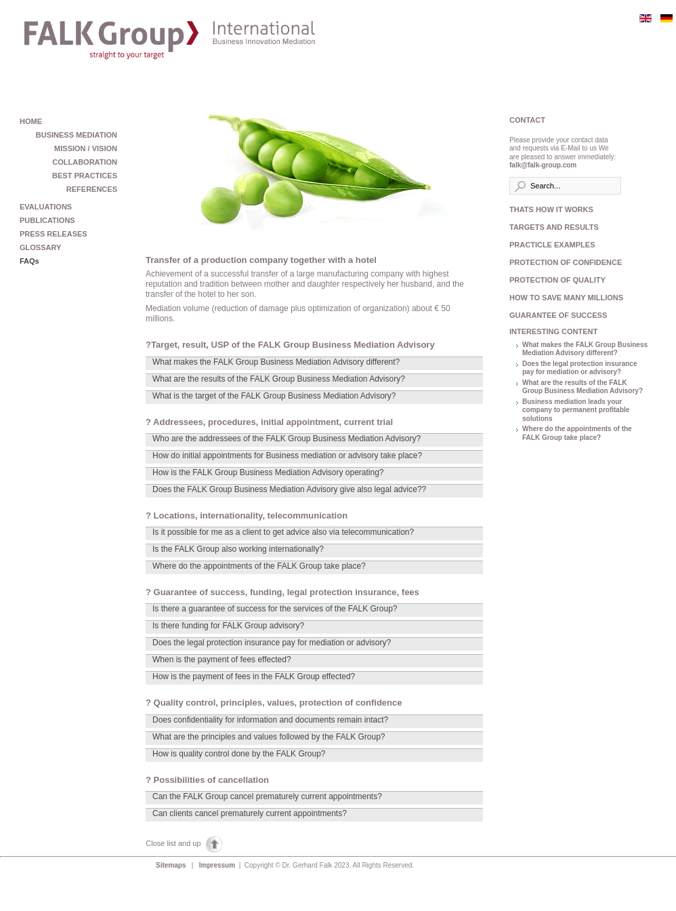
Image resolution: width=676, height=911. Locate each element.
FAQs (29, 261)
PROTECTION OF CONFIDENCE (563, 262)
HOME (31, 121)
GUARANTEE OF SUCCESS (558, 315)
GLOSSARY (40, 247)
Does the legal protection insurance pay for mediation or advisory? (579, 368)
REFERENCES (91, 189)
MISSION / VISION (85, 148)
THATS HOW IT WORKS (551, 209)
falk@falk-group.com (542, 165)
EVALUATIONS (46, 207)
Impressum (218, 865)
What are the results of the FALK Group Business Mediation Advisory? (582, 387)
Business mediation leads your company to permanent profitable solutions (575, 410)
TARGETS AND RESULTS (554, 227)
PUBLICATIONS (47, 220)
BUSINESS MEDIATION (76, 135)
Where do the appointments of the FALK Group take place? (577, 433)
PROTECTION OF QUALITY (557, 280)
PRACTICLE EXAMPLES (552, 245)
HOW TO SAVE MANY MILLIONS (563, 297)
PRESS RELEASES (53, 234)
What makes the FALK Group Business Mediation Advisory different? (585, 349)
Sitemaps (172, 865)
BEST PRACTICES (84, 175)
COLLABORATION (84, 162)
